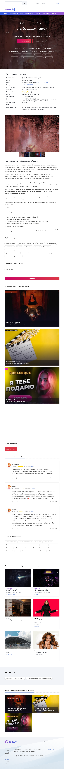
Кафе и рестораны (29, 13)
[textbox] (13, 2)
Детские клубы (46, 13)
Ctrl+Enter (7, 759)
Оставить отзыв (40, 41)
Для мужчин (37, 54)
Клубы (38, 13)
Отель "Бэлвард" (11, 590)
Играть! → (37, 594)
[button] (58, 116)
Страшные (52, 51)
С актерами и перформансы (34, 48)
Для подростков (13, 51)
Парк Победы (9, 269)
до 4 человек (47, 48)
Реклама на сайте (18, 749)
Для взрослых (24, 51)
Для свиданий (49, 57)
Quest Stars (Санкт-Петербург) (33, 36)
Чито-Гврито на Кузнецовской (16, 620)
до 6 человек (14, 57)
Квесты (6, 13)
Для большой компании (27, 57)
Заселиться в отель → (11, 594)
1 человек (30, 61)
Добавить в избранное (27, 23)
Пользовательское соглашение (27, 751)
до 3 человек (43, 51)
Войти (57, 3)
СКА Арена (9, 652)
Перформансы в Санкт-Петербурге (15, 678)
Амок (32, 466)
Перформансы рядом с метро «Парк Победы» (39, 678)
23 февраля (22, 61)
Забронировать (24, 41)
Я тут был (40, 23)
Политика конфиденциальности (21, 753)
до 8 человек (48, 61)
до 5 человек (47, 54)
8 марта (14, 61)
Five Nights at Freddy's (42, 590)
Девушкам (39, 57)
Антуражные (17, 54)
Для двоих (34, 51)
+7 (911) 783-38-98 (27, 85)
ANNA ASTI (38, 620)
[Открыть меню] (58, 9)
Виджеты (16, 751)
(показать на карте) (42, 82)
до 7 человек (39, 61)
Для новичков (27, 54)
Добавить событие (37, 749)
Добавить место (27, 749)
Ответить (53, 478)
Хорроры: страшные (18, 48)
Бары (21, 13)
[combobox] (13, 3)
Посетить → (9, 622)
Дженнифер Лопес (41, 652)
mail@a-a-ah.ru (24, 758)
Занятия (54, 13)
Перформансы (14, 13)
